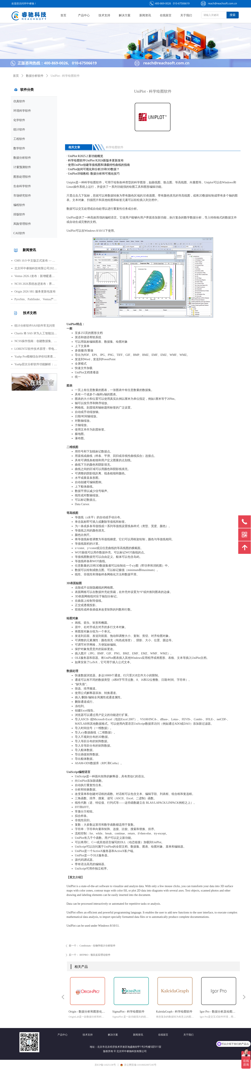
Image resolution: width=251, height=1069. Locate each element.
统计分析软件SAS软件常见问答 (34, 325)
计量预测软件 (22, 167)
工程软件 (19, 138)
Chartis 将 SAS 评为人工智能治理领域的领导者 (36, 333)
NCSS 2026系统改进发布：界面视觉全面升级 (36, 283)
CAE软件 (19, 233)
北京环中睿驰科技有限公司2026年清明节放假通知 (36, 268)
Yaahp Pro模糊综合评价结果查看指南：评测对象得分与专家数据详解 (36, 356)
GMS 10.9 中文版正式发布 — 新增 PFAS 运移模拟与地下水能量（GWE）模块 (36, 260)
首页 (16, 75)
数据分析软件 (22, 157)
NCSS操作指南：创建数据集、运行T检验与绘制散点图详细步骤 (36, 341)
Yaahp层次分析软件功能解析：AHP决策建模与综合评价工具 (36, 364)
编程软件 (19, 205)
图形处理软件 (22, 176)
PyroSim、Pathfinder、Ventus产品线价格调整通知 (36, 299)
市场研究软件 (22, 195)
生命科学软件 (22, 186)
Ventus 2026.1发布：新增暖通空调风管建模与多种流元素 (36, 276)
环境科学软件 (22, 110)
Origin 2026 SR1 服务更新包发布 (35, 291)
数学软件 (19, 148)
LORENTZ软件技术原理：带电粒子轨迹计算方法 (36, 348)
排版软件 (19, 214)
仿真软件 (19, 101)
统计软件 (19, 129)
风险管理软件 (22, 223)
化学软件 (19, 120)
